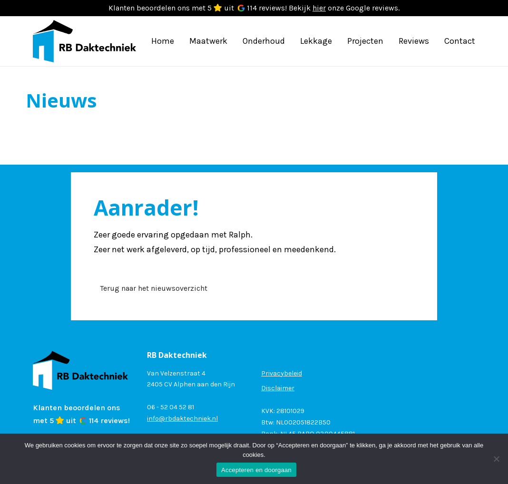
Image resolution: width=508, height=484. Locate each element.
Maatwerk (208, 41)
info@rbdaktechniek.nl (182, 419)
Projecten (365, 41)
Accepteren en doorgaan (256, 470)
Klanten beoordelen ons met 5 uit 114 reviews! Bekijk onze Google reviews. (254, 7)
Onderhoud (264, 41)
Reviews (414, 41)
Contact (459, 41)
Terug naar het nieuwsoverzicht (153, 288)
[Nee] (496, 459)
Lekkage (316, 41)
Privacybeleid (281, 373)
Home (162, 41)
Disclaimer (277, 388)
